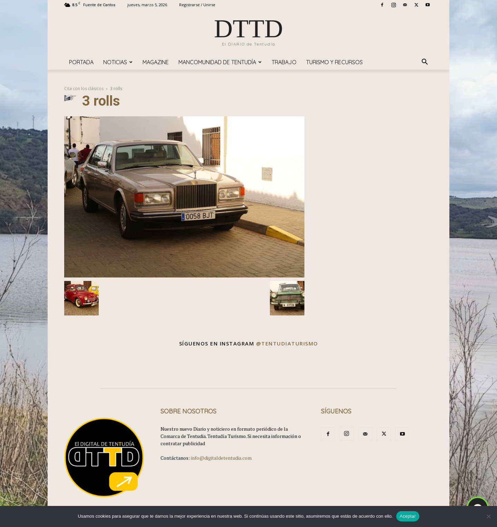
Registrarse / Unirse (197, 4)
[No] (488, 516)
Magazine (156, 62)
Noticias (118, 62)
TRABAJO (284, 62)
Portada (81, 62)
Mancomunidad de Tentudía (220, 62)
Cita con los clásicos (84, 88)
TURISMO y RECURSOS (334, 62)
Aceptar (408, 516)
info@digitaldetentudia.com (221, 458)
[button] (424, 62)
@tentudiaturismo (287, 343)
